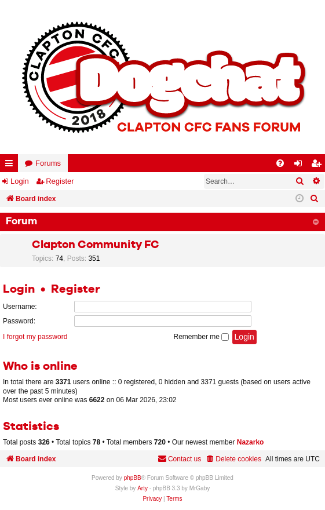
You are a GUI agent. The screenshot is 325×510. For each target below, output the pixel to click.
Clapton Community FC (95, 244)
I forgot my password (35, 337)
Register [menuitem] (318, 165)
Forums (48, 163)
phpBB (132, 478)
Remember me (201, 337)
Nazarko (250, 442)
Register (60, 181)
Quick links (11, 165)
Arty (142, 488)
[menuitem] (280, 163)
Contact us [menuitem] (179, 458)
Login (19, 181)
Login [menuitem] (300, 165)
